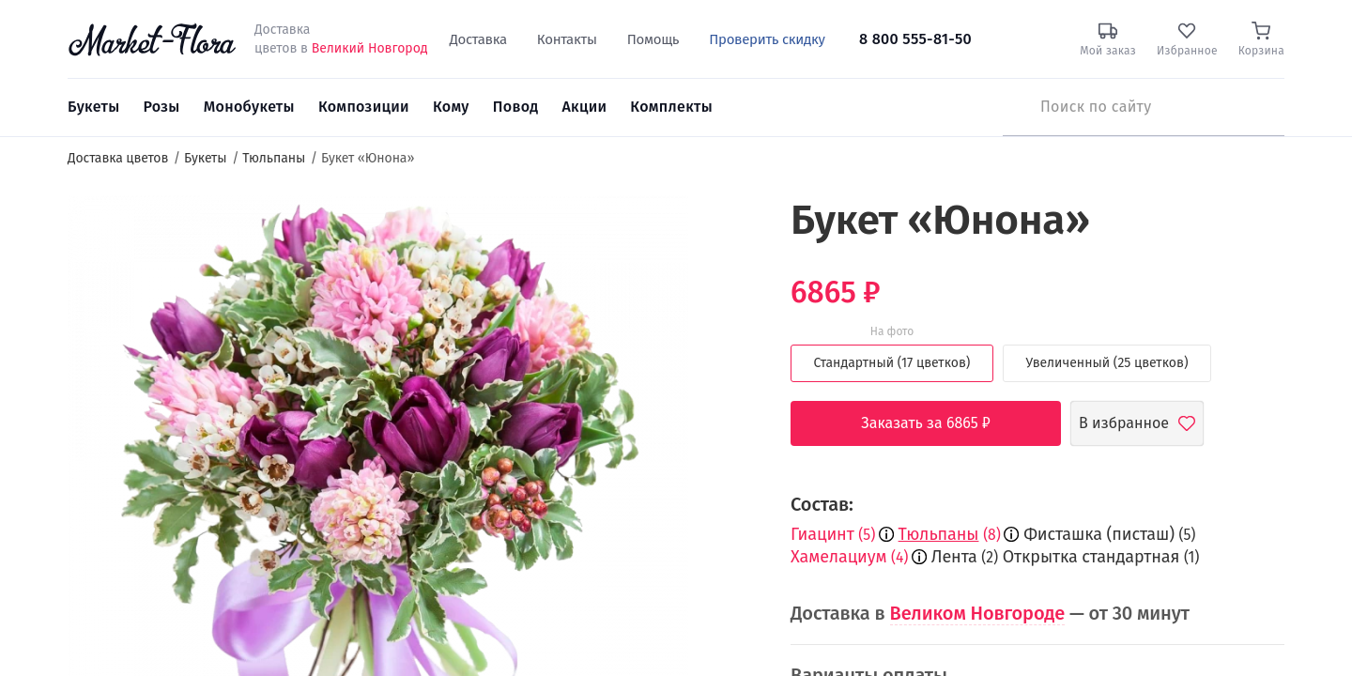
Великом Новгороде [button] (978, 613)
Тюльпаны (939, 534)
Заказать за (940, 423)
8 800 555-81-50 (915, 39)
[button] (723, 230)
